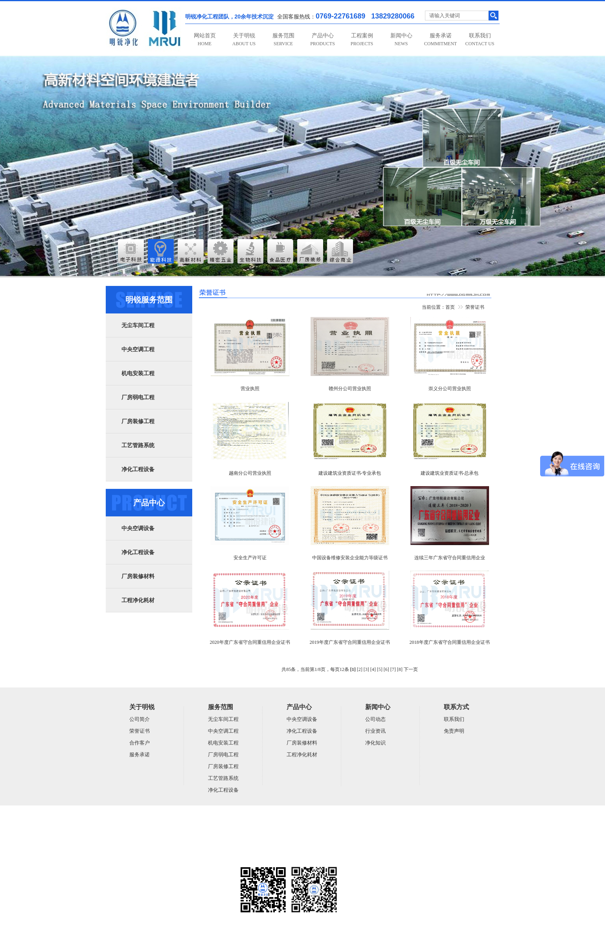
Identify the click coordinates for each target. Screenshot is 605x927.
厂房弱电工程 (137, 397)
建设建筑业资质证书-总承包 (450, 473)
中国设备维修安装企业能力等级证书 (350, 557)
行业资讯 (375, 731)
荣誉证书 (474, 307)
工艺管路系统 (137, 445)
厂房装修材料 (137, 576)
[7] (393, 669)
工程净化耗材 (137, 600)
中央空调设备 (137, 528)
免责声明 (454, 731)
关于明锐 (244, 39)
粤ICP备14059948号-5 (128, 857)
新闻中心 (401, 39)
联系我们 (480, 39)
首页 (450, 307)
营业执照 (250, 388)
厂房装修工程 (137, 421)
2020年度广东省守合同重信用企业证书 (250, 642)
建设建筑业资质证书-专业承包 (349, 473)
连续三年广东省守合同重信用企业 (449, 557)
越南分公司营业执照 (250, 473)
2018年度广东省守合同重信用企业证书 (450, 642)
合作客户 (139, 743)
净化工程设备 (137, 469)
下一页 (411, 669)
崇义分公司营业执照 (449, 388)
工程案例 (362, 39)
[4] (373, 669)
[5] (379, 669)
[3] (366, 669)
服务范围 (283, 39)
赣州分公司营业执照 (350, 388)
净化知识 (375, 743)
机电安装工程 (137, 373)
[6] (386, 669)
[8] (400, 669)
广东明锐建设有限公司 (166, 826)
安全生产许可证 (250, 557)
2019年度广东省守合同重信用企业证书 (350, 642)
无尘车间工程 (137, 325)
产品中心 (322, 39)
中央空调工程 (137, 349)
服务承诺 (440, 39)
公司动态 (375, 719)
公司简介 (139, 719)
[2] (359, 669)
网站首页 (205, 39)
